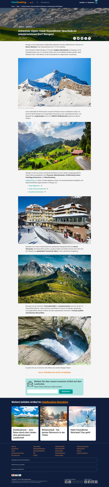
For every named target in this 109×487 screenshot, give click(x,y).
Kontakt (35, 455)
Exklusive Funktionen (82, 453)
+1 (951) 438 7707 (75, 481)
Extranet (79, 450)
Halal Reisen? (14, 448)
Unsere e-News (59, 450)
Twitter (85, 481)
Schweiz (21, 27)
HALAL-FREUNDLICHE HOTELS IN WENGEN (54, 372)
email (66, 481)
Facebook (89, 481)
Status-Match (36, 446)
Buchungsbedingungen (39, 448)
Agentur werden (59, 455)
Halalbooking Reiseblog (55, 402)
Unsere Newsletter (60, 448)
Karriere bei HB (81, 448)
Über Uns (13, 446)
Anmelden (82, 2)
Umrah (13, 450)
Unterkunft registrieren (82, 446)
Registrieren (91, 2)
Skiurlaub (29, 27)
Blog (18, 6)
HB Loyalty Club (45, 2)
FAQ (34, 453)
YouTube (92, 481)
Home (13, 6)
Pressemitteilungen (60, 453)
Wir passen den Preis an (17, 453)
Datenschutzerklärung (39, 450)
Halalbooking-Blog (60, 446)
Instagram (96, 481)
